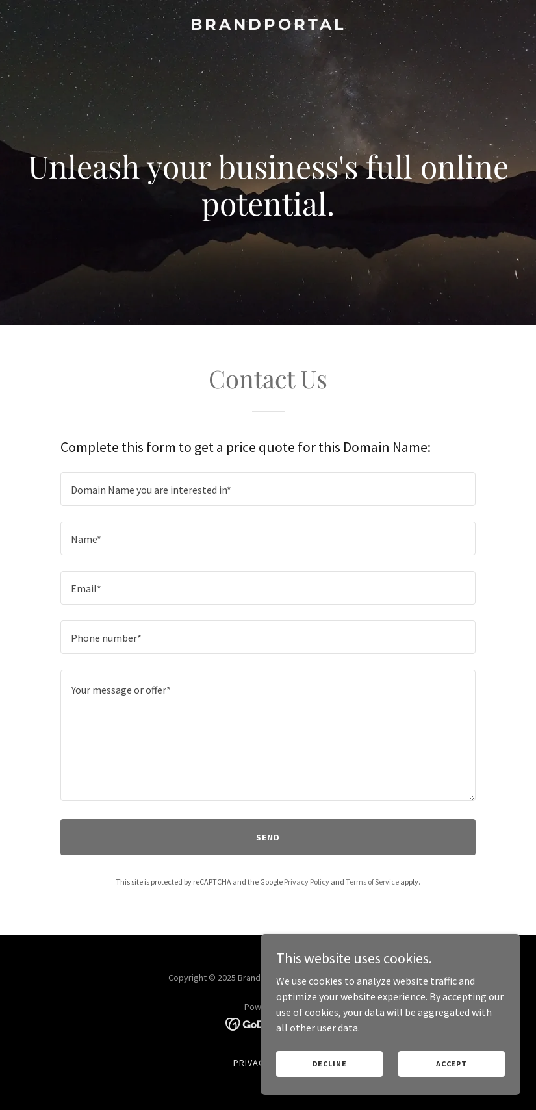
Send (268, 837)
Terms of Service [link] (372, 882)
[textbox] (268, 489)
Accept (451, 1063)
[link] (268, 25)
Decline (330, 1063)
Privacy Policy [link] (306, 882)
